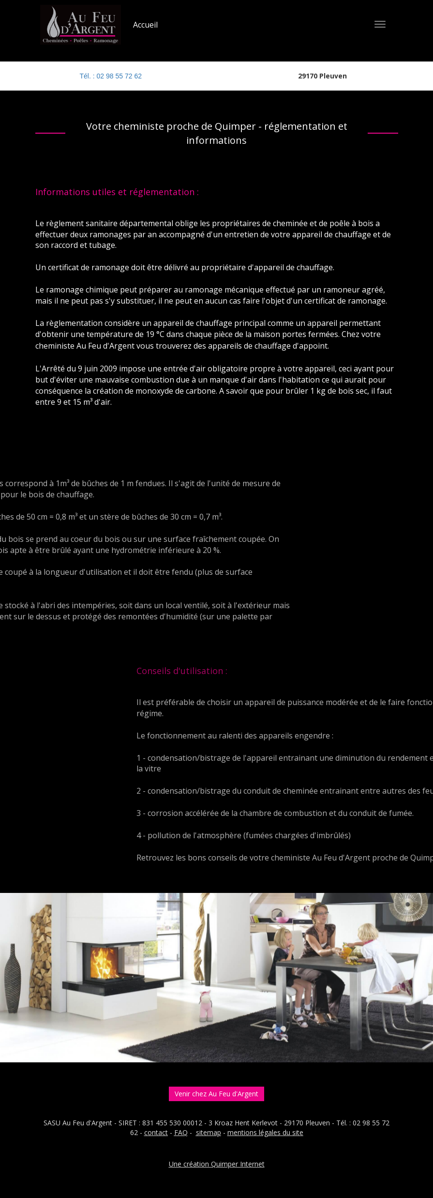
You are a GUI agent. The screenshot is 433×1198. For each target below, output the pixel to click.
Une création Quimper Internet (217, 1163)
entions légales (257, 1132)
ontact (158, 1132)
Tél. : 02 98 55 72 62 (111, 76)
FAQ (181, 1132)
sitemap (208, 1132)
